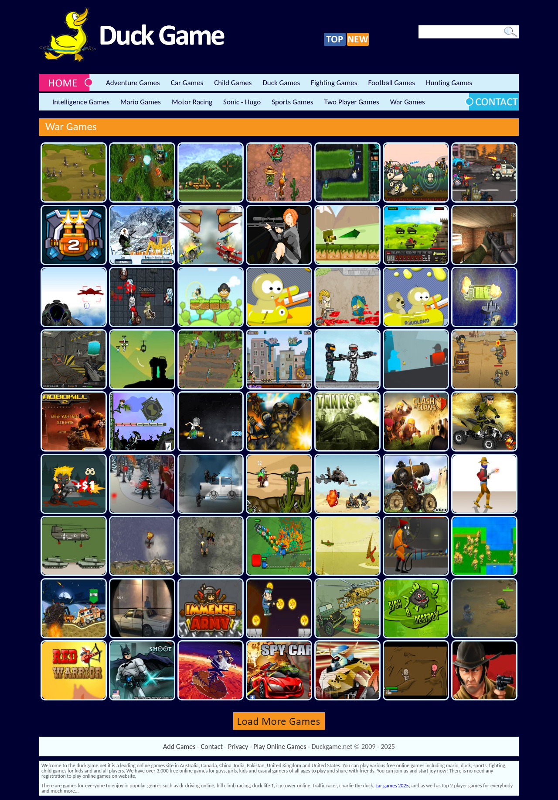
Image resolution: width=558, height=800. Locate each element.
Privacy (238, 746)
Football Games (391, 82)
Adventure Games (133, 82)
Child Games (233, 82)
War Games (407, 102)
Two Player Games (351, 102)
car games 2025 (392, 786)
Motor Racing (192, 102)
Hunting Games (449, 82)
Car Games (187, 82)
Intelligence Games (80, 102)
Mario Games (140, 102)
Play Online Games (279, 746)
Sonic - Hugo (242, 102)
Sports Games (292, 102)
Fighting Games (334, 82)
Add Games (179, 746)
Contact (212, 746)
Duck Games (281, 82)
